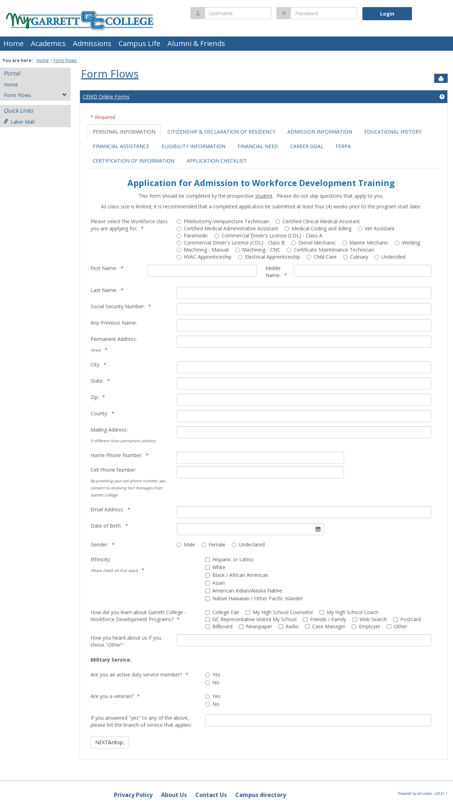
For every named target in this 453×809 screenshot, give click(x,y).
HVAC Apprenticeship (204, 256)
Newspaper (255, 626)
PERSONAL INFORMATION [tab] (124, 131)
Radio (289, 626)
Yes (212, 674)
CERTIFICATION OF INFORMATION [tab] (133, 160)
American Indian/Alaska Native (243, 590)
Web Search (369, 619)
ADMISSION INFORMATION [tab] (319, 131)
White (215, 567)
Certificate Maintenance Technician (330, 249)
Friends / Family (324, 619)
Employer (366, 626)
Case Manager (325, 626)
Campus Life (139, 43)
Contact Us (211, 795)
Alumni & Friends (196, 43)
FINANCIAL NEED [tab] (257, 146)
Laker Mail (19, 121)
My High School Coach (349, 612)
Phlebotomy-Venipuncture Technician (223, 221)
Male (186, 544)
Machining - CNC (257, 249)
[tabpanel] (262, 459)
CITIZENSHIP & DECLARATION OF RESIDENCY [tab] (221, 131)
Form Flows (64, 60)
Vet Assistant (376, 228)
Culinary (355, 256)
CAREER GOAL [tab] (306, 146)
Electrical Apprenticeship (269, 256)
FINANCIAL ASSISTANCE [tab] (121, 146)
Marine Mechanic (365, 242)
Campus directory (260, 795)
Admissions (92, 43)
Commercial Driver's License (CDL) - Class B (231, 242)
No (212, 682)
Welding (407, 242)
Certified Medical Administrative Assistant (227, 228)
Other (397, 626)
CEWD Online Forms (106, 96)
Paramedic (192, 235)
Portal (12, 73)
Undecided (390, 256)
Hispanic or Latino (229, 559)
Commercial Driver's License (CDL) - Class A (268, 235)
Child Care (321, 256)
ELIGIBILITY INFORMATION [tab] (193, 146)
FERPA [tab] (343, 146)
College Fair (222, 612)
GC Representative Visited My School (251, 619)
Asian (215, 582)
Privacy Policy (133, 795)
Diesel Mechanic (313, 242)
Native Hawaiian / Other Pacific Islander (254, 598)
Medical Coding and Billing (318, 228)
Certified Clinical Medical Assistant (317, 221)
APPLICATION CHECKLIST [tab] (217, 160)
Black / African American (236, 575)
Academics (48, 43)
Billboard (219, 626)
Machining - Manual (203, 249)
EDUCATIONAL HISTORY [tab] (393, 131)
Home (14, 43)
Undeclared (248, 544)
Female (213, 544)
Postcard (407, 619)
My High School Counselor (279, 612)
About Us (174, 795)
